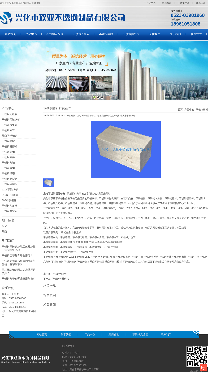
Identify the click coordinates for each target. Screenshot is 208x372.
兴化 (4, 226)
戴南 (4, 231)
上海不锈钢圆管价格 (86, 115)
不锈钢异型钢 (131, 34)
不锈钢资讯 (183, 3)
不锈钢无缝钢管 (11, 119)
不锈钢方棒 (8, 157)
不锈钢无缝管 (81, 34)
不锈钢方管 (8, 130)
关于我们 (175, 34)
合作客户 (154, 34)
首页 (180, 109)
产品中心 (150, 3)
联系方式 (196, 34)
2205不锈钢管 (10, 189)
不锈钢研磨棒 (9, 146)
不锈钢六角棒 (9, 205)
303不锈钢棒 (9, 200)
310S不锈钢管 (10, 194)
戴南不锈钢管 (9, 135)
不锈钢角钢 (8, 167)
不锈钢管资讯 (54, 34)
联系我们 (200, 3)
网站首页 (10, 34)
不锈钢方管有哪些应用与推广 (19, 278)
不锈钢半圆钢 (9, 184)
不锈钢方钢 (8, 162)
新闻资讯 (114, 334)
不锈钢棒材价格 (60, 278)
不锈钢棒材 (106, 34)
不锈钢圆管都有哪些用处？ (17, 255)
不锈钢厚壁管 (9, 211)
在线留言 (166, 3)
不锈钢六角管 (9, 124)
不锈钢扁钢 (8, 151)
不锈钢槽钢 (8, 173)
